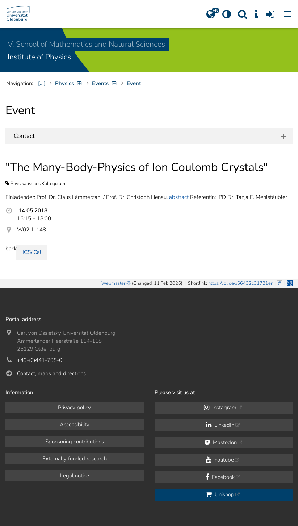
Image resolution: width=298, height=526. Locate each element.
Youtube (220, 459)
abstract (178, 197)
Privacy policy (74, 407)
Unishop (220, 494)
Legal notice (74, 475)
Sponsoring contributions (74, 441)
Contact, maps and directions (51, 373)
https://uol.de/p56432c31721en (240, 283)
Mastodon (221, 442)
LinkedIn (220, 425)
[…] (42, 83)
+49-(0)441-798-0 (39, 360)
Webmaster (113, 283)
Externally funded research (74, 458)
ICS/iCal (31, 252)
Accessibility (74, 424)
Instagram (220, 407)
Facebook (220, 477)
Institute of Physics (39, 57)
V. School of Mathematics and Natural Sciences (86, 44)
